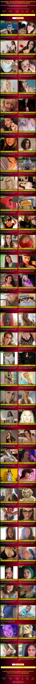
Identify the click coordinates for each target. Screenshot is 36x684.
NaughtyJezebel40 (21, 507)
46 (32, 667)
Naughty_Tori (2, 643)
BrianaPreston (3, 39)
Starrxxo (1, 351)
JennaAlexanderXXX (4, 331)
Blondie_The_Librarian (22, 487)
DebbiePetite (2, 59)
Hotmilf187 (2, 487)
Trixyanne (20, 584)
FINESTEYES (20, 643)
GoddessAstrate (21, 565)
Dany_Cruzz (2, 156)
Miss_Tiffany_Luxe (21, 234)
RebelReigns (2, 429)
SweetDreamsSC (21, 117)
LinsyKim (20, 604)
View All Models (4, 667)
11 (28, 667)
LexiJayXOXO (2, 565)
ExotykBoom (2, 254)
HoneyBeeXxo (2, 215)
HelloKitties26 (2, 312)
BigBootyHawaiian (3, 526)
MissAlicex (2, 292)
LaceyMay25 (2, 546)
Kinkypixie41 (2, 195)
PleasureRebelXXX (3, 448)
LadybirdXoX (20, 156)
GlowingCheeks (3, 604)
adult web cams (25, 672)
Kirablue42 (20, 526)
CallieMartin (20, 273)
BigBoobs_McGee (21, 429)
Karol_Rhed (2, 507)
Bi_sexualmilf (20, 137)
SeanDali (2, 117)
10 (26, 667)
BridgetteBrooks (21, 409)
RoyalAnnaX (2, 390)
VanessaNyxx (20, 448)
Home (14, 18)
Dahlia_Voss (20, 351)
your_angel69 (20, 39)
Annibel (19, 59)
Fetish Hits (21, 682)
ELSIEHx (20, 292)
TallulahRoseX (20, 331)
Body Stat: (9, 34)
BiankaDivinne (21, 215)
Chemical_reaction (21, 20)
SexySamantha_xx (21, 390)
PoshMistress (20, 98)
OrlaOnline (2, 137)
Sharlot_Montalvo (3, 273)
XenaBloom (2, 409)
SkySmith (2, 234)
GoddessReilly (21, 195)
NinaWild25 (20, 546)
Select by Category (19, 18)
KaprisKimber (20, 312)
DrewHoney (2, 98)
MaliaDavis (2, 20)
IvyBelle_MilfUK (3, 584)
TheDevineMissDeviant (22, 254)
